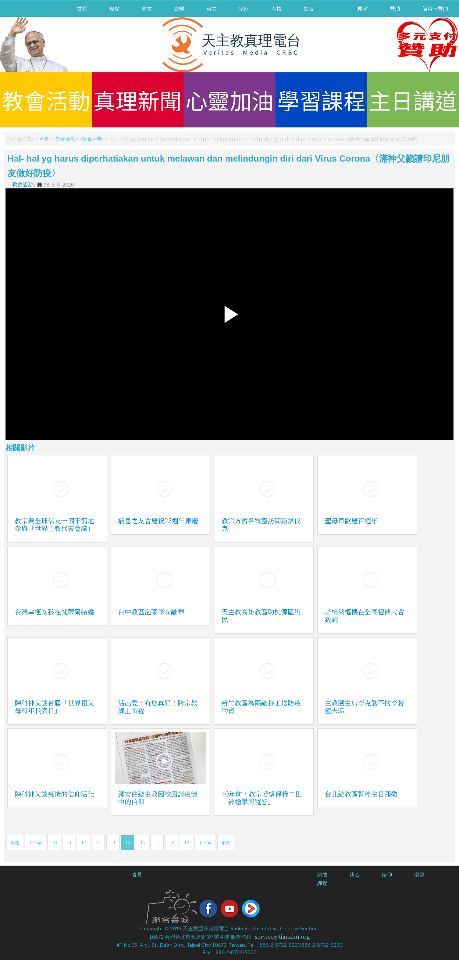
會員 (137, 874)
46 (142, 842)
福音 (308, 8)
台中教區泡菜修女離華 (151, 611)
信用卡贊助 (435, 8)
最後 (225, 842)
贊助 (395, 8)
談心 (354, 874)
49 (186, 842)
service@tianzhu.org (282, 936)
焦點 (114, 8)
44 (112, 842)
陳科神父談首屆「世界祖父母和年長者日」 (54, 706)
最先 (14, 842)
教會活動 (46, 100)
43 (98, 842)
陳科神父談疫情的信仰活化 (54, 793)
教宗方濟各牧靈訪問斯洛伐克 (261, 524)
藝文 (147, 8)
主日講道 (413, 100)
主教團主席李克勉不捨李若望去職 (364, 706)
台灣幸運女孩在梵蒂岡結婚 (54, 611)
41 (69, 842)
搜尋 (362, 8)
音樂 (179, 8)
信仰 (387, 874)
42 (83, 842)
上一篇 (35, 842)
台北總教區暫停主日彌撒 (361, 793)
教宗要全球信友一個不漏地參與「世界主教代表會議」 (54, 524)
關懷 (322, 874)
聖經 (419, 874)
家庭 (244, 8)
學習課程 (321, 100)
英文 (211, 8)
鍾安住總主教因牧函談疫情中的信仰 (158, 797)
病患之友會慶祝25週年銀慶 (158, 520)
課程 (322, 883)
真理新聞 (137, 100)
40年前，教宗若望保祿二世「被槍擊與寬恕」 (261, 797)
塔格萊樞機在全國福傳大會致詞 (364, 615)
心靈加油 (229, 100)
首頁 (82, 8)
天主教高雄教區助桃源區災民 (261, 615)
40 (54, 842)
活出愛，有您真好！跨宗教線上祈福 (158, 706)
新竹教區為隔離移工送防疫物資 (261, 706)
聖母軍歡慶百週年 (351, 520)
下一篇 (205, 842)
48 (171, 842)
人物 (276, 8)
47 (157, 842)
